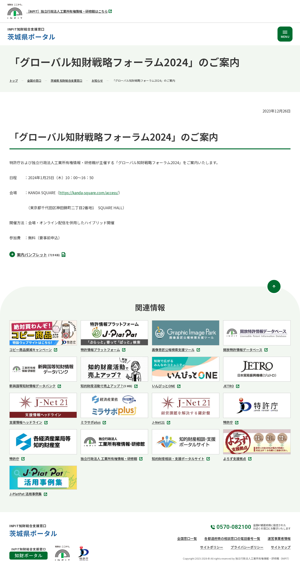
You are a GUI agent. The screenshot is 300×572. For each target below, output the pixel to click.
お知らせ (97, 80)
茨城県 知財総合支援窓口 (66, 80)
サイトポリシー (211, 547)
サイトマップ (281, 547)
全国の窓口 (34, 80)
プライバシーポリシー (247, 547)
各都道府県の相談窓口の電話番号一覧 (232, 538)
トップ (13, 80)
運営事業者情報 (279, 538)
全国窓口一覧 (187, 538)
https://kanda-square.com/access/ (88, 192)
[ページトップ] (273, 286)
